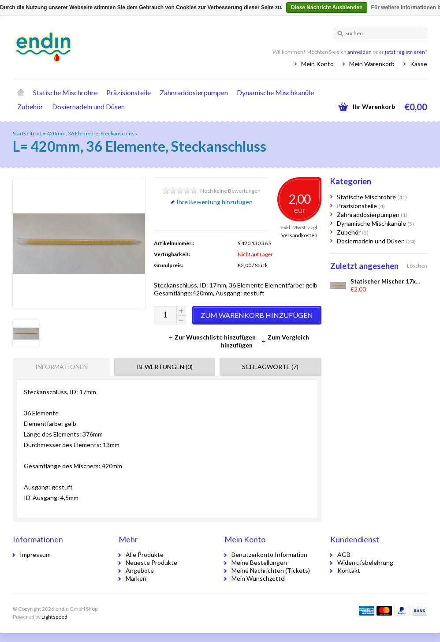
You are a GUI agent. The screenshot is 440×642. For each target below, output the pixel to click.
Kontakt (348, 570)
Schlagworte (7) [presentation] (270, 366)
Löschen (417, 265)
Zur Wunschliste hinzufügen (212, 337)
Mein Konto (317, 63)
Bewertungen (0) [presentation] (165, 366)
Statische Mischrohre (65, 92)
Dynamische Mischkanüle (275, 92)
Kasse (418, 63)
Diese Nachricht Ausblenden (326, 7)
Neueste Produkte (151, 562)
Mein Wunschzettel (258, 578)
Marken (136, 578)
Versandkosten (299, 235)
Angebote (140, 570)
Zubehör (30, 106)
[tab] (59, 367)
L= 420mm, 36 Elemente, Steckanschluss (88, 133)
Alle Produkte (145, 554)
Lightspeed (54, 616)
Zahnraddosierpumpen (194, 92)
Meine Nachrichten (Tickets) (270, 570)
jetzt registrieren (405, 52)
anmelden (359, 52)
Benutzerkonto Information (269, 554)
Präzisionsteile (128, 92)
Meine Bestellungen (259, 562)
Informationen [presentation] (61, 366)
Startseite (21, 93)
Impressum (35, 554)
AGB (344, 554)
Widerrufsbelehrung (365, 562)
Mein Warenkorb (372, 63)
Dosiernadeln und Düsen (88, 106)
